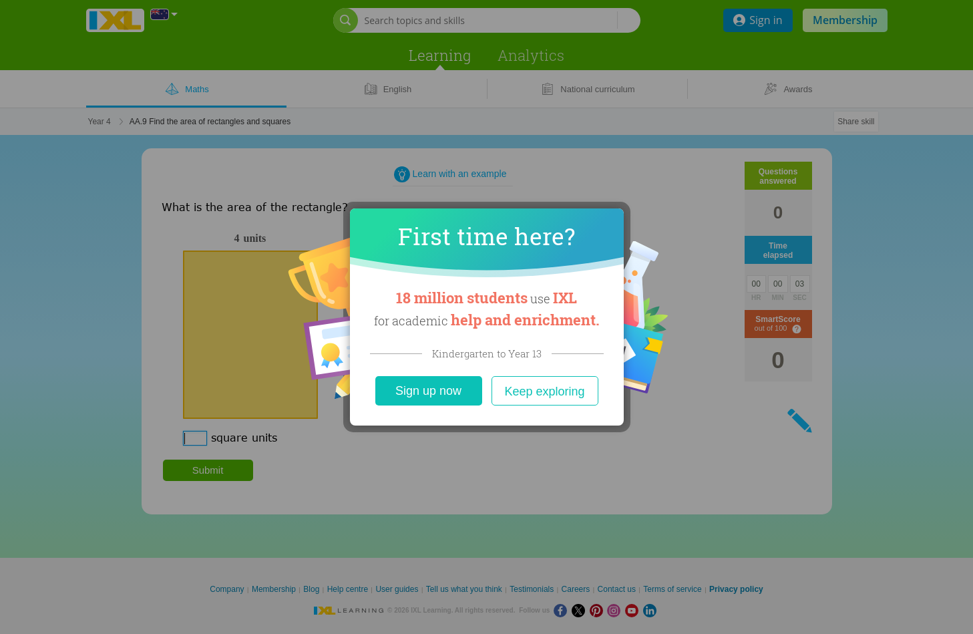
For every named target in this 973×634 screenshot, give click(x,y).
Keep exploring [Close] (544, 391)
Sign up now (428, 391)
